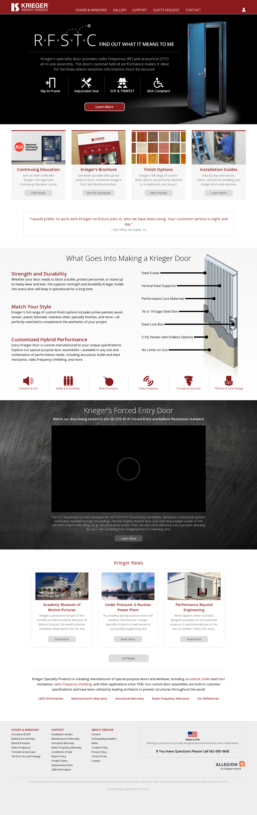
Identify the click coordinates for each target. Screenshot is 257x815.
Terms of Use (99, 756)
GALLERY (119, 10)
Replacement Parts (62, 765)
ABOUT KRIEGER (103, 730)
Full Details (38, 193)
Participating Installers (104, 738)
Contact (96, 760)
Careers (96, 734)
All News (128, 658)
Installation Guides (218, 169)
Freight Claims (59, 760)
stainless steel (185, 781)
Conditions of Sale (61, 752)
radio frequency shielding (73, 684)
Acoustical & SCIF (28, 383)
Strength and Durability (39, 273)
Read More (62, 639)
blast (221, 679)
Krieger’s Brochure (99, 169)
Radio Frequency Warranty (170, 698)
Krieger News (128, 562)
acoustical (192, 679)
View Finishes (158, 193)
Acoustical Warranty (129, 698)
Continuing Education (38, 169)
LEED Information (50, 698)
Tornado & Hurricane (188, 383)
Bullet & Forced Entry (68, 383)
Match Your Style (31, 306)
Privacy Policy (99, 752)
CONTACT (193, 10)
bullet (206, 679)
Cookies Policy (100, 747)
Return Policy (58, 756)
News (95, 743)
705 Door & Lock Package (228, 383)
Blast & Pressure (108, 383)
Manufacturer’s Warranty (89, 698)
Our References (208, 698)
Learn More (104, 107)
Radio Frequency (148, 383)
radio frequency (162, 781)
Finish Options (158, 169)
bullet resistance (142, 781)
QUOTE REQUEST (166, 10)
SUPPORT (139, 10)
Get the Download (98, 193)
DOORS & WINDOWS (91, 10)
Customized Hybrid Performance (49, 339)
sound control (113, 781)
